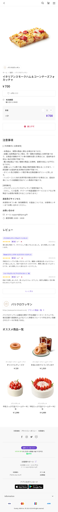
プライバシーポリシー (29, 431)
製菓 (11, 72)
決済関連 (42, 475)
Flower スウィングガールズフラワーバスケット (18, 254)
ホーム (5, 72)
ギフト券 (42, 472)
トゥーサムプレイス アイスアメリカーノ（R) (17, 273)
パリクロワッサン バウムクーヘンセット (16, 238)
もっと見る (29, 291)
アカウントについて (15, 475)
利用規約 (17, 431)
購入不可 (29, 126)
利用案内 (41, 431)
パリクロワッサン (21, 72)
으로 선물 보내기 (29, 448)
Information (29, 496)
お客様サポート (29, 461)
